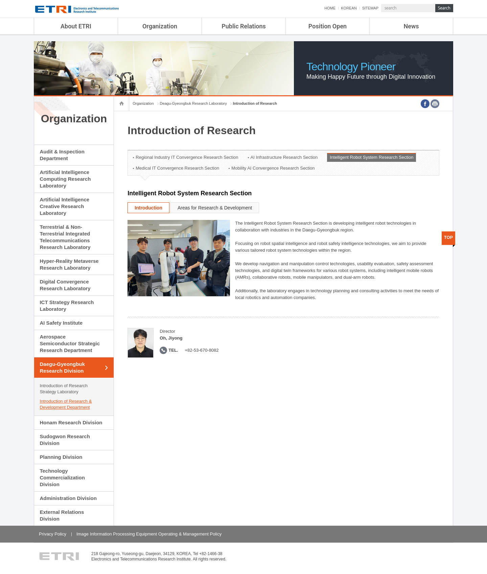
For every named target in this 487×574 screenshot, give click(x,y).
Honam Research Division (71, 422)
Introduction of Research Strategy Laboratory (64, 388)
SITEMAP (370, 8)
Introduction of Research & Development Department (66, 404)
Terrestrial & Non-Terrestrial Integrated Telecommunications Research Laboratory (65, 237)
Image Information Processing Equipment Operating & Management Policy (149, 533)
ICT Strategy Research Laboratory (67, 305)
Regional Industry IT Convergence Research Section (187, 157)
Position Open (327, 26)
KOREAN (348, 8)
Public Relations (244, 26)
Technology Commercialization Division (62, 477)
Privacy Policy (52, 533)
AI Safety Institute (61, 323)
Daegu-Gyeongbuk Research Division (62, 367)
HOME (329, 8)
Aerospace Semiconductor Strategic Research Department (70, 343)
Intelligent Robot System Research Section (371, 157)
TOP (448, 237)
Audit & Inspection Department (62, 155)
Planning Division (61, 457)
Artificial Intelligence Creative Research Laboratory (64, 206)
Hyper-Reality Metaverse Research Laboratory (69, 264)
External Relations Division (62, 515)
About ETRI (76, 26)
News (411, 26)
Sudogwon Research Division (65, 439)
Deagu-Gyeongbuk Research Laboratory (193, 103)
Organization (159, 26)
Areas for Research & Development (215, 207)
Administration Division (68, 498)
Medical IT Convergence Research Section (177, 168)
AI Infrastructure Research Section (284, 157)
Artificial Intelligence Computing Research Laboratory (65, 179)
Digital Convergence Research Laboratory (65, 285)
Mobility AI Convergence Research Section (273, 168)
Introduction (148, 207)
